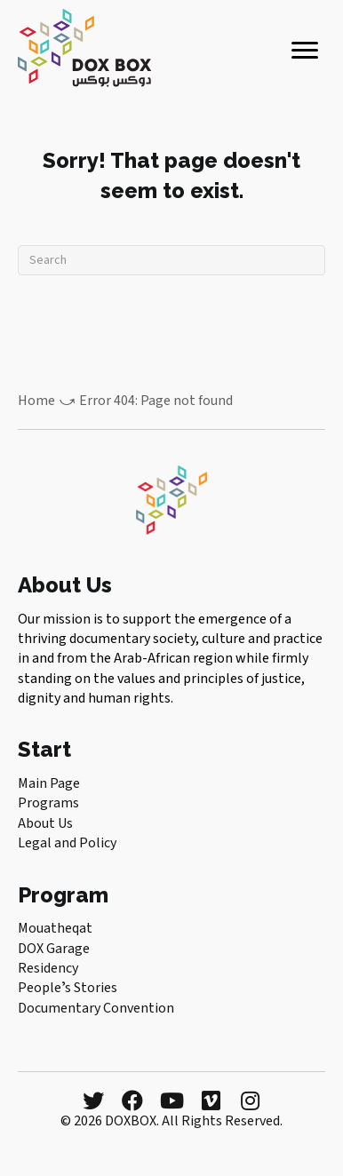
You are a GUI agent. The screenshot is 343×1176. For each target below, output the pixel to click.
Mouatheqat (55, 928)
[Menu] (304, 51)
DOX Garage (54, 948)
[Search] (171, 260)
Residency (48, 968)
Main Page (49, 783)
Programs (48, 803)
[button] (93, 1100)
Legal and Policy (67, 843)
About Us (45, 823)
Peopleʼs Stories (67, 987)
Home (36, 400)
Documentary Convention (96, 1008)
